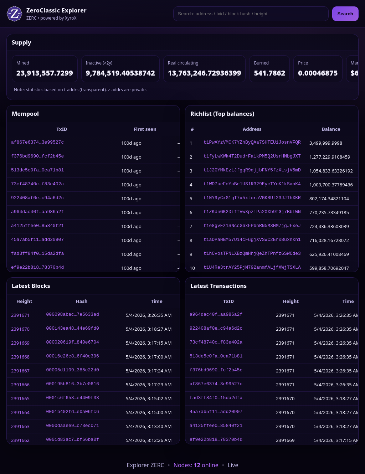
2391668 (20, 357)
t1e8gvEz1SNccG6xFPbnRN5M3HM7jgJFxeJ (252, 226)
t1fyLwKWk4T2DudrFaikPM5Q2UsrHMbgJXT (252, 157)
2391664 (20, 412)
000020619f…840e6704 (72, 343)
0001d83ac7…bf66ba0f (72, 440)
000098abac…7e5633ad (72, 315)
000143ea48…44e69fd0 (72, 329)
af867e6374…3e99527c (37, 143)
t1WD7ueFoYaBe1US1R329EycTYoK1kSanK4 (252, 184)
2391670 (20, 329)
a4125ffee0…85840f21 (37, 226)
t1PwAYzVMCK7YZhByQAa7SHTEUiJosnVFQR (252, 143)
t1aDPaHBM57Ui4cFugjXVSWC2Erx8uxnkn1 (252, 240)
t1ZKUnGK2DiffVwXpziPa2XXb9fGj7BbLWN (252, 212)
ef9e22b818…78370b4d (37, 268)
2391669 (20, 343)
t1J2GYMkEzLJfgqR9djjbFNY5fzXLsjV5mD (252, 171)
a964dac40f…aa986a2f (37, 212)
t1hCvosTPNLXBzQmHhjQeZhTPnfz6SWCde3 (252, 254)
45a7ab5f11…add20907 (37, 240)
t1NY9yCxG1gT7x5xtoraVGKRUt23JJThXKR (252, 198)
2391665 (20, 398)
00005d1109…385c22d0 (72, 370)
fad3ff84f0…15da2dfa (37, 254)
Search (345, 13)
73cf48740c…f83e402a (37, 184)
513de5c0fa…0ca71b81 (37, 171)
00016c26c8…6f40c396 (72, 357)
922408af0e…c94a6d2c (37, 198)
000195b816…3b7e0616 (72, 384)
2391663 (20, 426)
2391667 (20, 370)
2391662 (20, 440)
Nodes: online (196, 465)
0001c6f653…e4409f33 (72, 398)
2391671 (20, 315)
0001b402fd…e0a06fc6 (72, 412)
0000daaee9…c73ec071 (72, 426)
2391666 (20, 384)
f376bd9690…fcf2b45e (37, 157)
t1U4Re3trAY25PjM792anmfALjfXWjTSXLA (252, 268)
